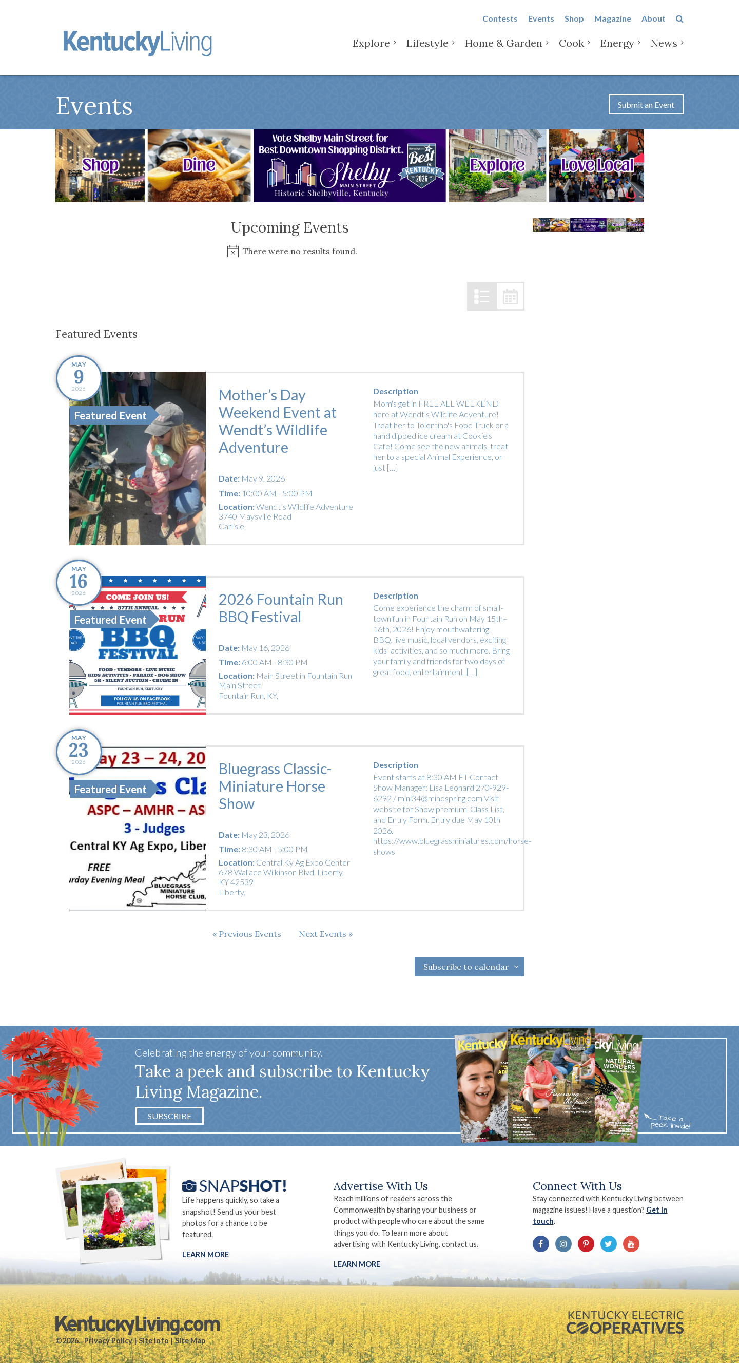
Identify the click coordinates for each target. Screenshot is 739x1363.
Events (541, 26)
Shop (574, 26)
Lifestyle (427, 51)
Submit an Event (646, 104)
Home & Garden (503, 51)
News (664, 51)
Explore (371, 51)
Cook (571, 51)
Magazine (612, 26)
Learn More (205, 1254)
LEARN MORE (357, 1264)
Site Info (154, 1340)
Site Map (190, 1340)
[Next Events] (325, 933)
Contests (500, 26)
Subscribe (169, 1116)
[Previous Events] (247, 933)
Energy (617, 51)
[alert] (289, 251)
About (653, 26)
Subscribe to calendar (466, 967)
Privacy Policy (108, 1340)
